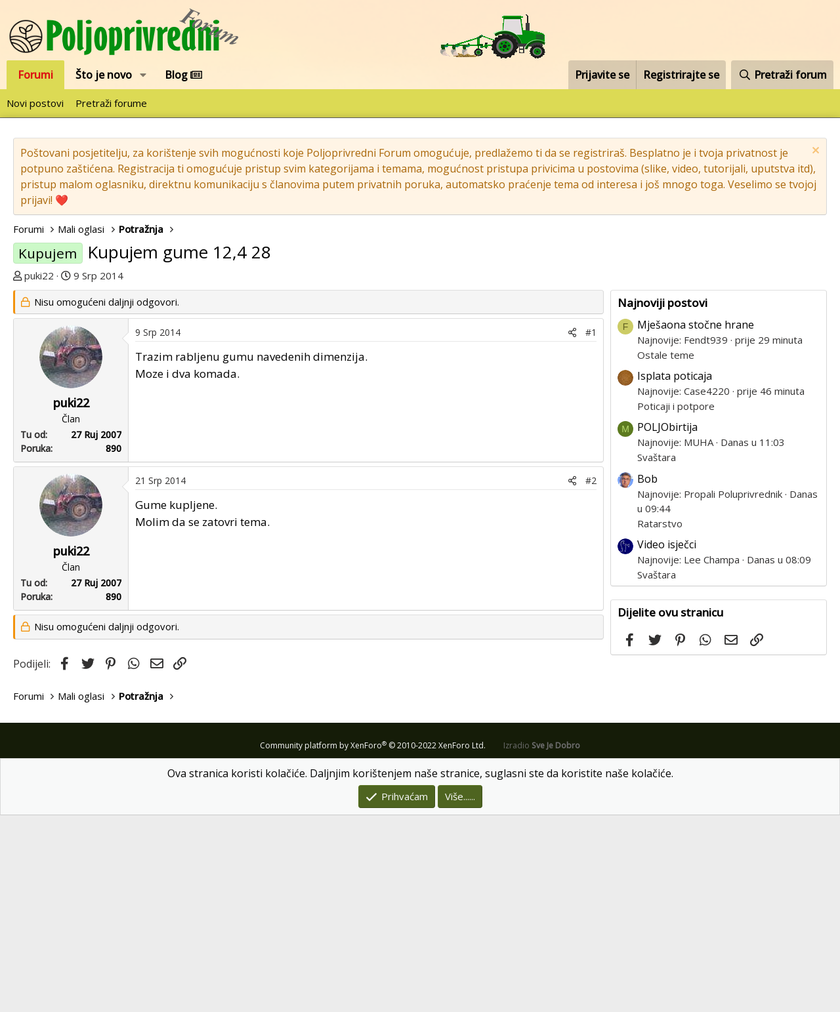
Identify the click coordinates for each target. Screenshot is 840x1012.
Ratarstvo (659, 720)
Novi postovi (35, 103)
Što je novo (103, 75)
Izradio (541, 942)
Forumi (35, 75)
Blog (183, 75)
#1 (591, 529)
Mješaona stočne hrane (695, 521)
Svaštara (656, 653)
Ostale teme (665, 551)
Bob (647, 675)
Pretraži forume (111, 103)
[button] (143, 74)
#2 (591, 677)
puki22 (39, 275)
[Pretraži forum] (782, 74)
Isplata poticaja (674, 572)
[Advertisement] (420, 382)
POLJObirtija (667, 624)
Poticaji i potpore (676, 602)
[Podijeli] (572, 529)
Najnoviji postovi (662, 499)
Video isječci (666, 741)
